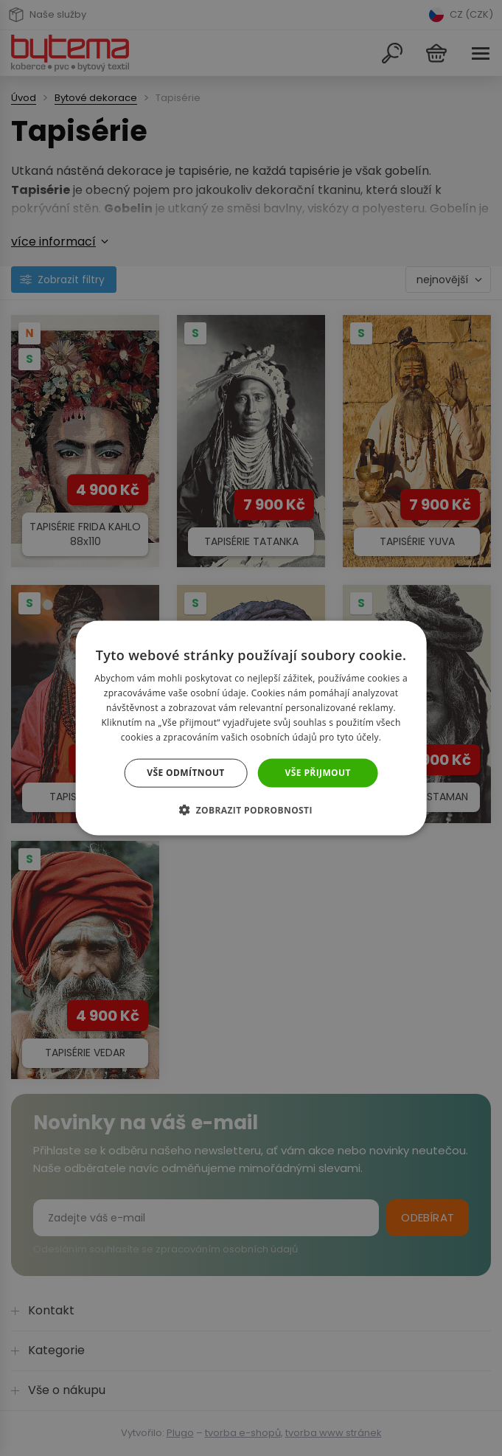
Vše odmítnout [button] (185, 772)
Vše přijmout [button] (318, 772)
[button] (251, 809)
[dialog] (251, 728)
